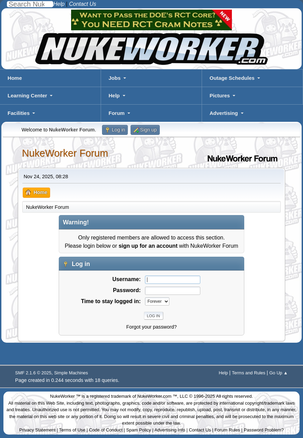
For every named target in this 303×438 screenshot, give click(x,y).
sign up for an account (148, 246)
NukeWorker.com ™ (157, 396)
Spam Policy (138, 429)
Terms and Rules (248, 372)
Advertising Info (169, 429)
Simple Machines (71, 372)
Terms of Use (72, 429)
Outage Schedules (232, 78)
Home (15, 78)
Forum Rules (227, 429)
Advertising (224, 113)
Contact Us (200, 429)
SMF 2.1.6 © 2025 (33, 372)
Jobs (115, 78)
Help (114, 95)
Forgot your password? (151, 327)
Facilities (19, 113)
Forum (117, 113)
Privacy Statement (37, 429)
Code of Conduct (106, 429)
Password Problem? (264, 429)
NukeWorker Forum (65, 153)
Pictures (220, 95)
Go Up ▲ (278, 372)
